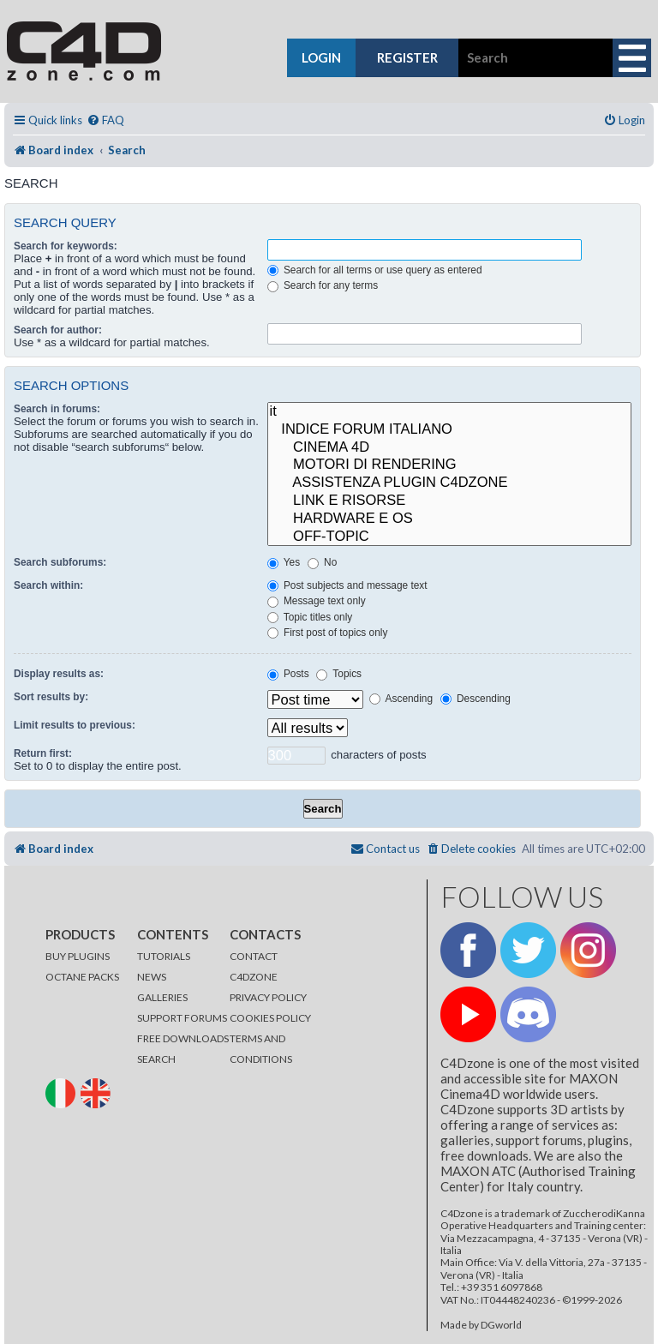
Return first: (43, 753)
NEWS (151, 976)
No (322, 562)
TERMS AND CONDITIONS (261, 1048)
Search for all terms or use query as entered (374, 270)
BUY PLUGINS (77, 956)
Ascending (401, 699)
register (407, 57)
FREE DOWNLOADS (183, 1038)
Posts (288, 674)
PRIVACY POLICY (268, 997)
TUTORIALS (163, 956)
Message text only (316, 601)
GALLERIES (162, 997)
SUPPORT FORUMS (182, 1017)
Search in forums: (57, 409)
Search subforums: (60, 562)
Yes (283, 562)
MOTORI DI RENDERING (449, 465)
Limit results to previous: (74, 725)
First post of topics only (327, 633)
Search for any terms (323, 285)
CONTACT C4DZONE (254, 966)
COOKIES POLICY (270, 1017)
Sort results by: (51, 697)
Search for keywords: (65, 246)
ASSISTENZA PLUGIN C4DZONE (449, 483)
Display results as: (59, 674)
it (449, 412)
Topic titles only (310, 617)
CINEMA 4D (449, 448)
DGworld (501, 1325)
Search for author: (58, 330)
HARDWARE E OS (449, 519)
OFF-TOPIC (449, 537)
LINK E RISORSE (449, 501)
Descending (475, 699)
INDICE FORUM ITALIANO (449, 430)
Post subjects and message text (347, 585)
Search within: (48, 585)
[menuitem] (105, 120)
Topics (339, 674)
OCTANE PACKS (82, 976)
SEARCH (156, 1059)
